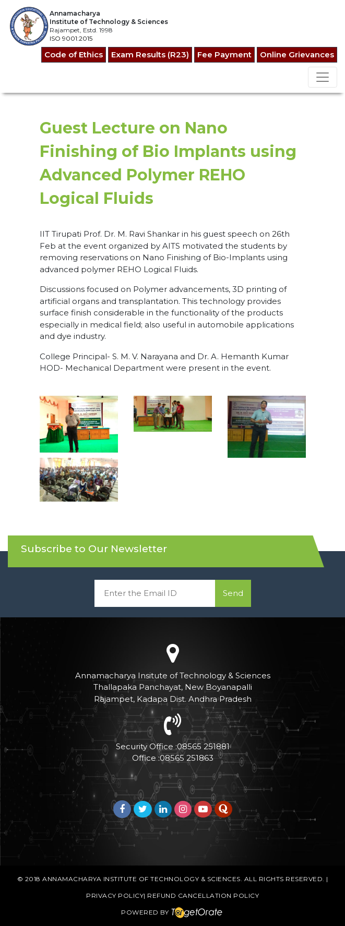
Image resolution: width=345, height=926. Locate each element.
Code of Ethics (73, 54)
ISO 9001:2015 (71, 38)
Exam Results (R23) (150, 54)
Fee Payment (224, 54)
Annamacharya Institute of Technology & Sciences (141, 879)
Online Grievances (297, 54)
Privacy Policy (115, 895)
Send (233, 593)
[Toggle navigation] (322, 77)
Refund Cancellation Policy (203, 895)
